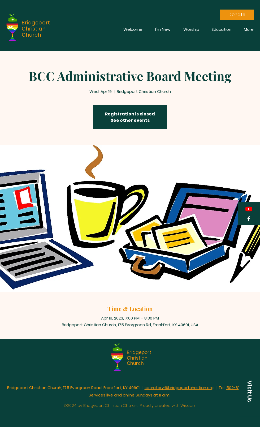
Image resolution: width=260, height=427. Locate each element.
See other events (130, 120)
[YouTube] (248, 209)
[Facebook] (248, 218)
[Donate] (237, 15)
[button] (249, 391)
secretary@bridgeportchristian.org (179, 387)
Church (135, 363)
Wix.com (188, 405)
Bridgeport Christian (139, 355)
